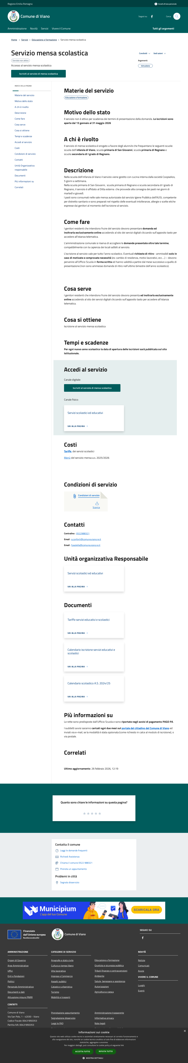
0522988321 (82, 533)
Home (14, 39)
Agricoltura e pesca (104, 992)
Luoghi (141, 985)
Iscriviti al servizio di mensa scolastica (38, 73)
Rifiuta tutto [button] (106, 1051)
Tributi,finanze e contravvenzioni (111, 970)
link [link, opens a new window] (122, 1045)
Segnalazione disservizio (63, 1018)
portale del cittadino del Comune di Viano (145, 728)
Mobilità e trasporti (60, 997)
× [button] (185, 1031)
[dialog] (94, 1045)
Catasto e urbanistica (61, 986)
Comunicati (143, 965)
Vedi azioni (160, 53)
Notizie (141, 960)
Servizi (24, 39)
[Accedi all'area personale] (165, 3)
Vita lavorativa (58, 971)
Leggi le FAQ (57, 1023)
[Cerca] (176, 16)
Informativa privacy (104, 1018)
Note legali (100, 1023)
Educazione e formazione (44, 39)
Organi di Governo (17, 960)
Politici (11, 981)
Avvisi (141, 971)
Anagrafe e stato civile (62, 960)
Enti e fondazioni (16, 976)
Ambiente (99, 976)
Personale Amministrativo (21, 986)
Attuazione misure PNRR (20, 997)
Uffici (10, 971)
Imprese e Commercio (62, 976)
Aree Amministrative (18, 965)
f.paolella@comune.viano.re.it (85, 545)
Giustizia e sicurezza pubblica (109, 965)
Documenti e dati (16, 992)
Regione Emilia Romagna (20, 4)
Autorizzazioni (102, 986)
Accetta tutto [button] (82, 1051)
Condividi (145, 53)
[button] (94, 1058)
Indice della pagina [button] (23, 85)
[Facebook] (151, 16)
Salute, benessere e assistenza (110, 981)
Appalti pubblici (58, 981)
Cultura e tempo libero (62, 965)
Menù (67, 458)
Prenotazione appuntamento (65, 1013)
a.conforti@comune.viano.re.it (86, 539)
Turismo (55, 992)
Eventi (141, 990)
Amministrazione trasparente (109, 1013)
